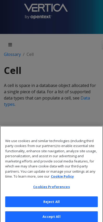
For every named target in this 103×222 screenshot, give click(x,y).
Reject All (51, 204)
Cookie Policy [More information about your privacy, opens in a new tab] (62, 179)
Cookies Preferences (51, 189)
